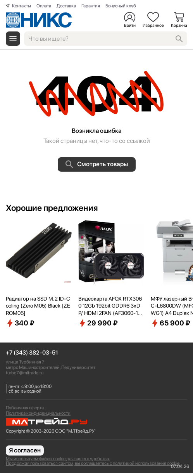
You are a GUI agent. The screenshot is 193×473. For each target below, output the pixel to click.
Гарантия (90, 6)
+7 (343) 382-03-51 (32, 353)
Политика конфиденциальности (38, 413)
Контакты (21, 5)
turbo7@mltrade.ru (24, 372)
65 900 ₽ (170, 323)
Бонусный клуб (120, 6)
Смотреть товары (96, 164)
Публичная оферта (25, 407)
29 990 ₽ (98, 323)
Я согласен (25, 450)
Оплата (43, 6)
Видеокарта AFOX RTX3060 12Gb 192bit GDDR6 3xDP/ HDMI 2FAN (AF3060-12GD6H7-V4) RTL (110, 306)
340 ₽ (20, 323)
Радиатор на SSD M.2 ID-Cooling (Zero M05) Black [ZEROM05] (38, 306)
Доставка (66, 6)
